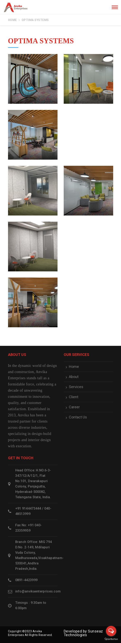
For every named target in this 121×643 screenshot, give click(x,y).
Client (73, 397)
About (74, 377)
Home (12, 20)
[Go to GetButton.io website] (111, 639)
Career (74, 407)
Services (76, 387)
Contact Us (78, 417)
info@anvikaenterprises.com (38, 591)
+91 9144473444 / (29, 508)
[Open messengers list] (111, 631)
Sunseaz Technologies (83, 633)
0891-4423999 (26, 580)
